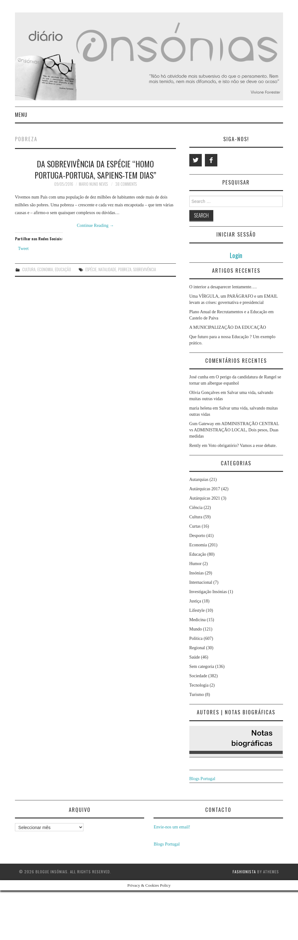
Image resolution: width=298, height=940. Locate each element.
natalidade (107, 269)
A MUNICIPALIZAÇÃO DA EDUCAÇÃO (227, 327)
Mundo (195, 629)
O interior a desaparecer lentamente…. (223, 287)
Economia (45, 269)
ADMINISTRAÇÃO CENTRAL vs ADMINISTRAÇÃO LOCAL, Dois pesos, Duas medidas (234, 430)
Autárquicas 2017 (204, 489)
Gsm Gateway (201, 423)
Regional (197, 647)
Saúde (194, 657)
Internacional (200, 582)
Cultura (28, 269)
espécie (91, 269)
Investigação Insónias (208, 591)
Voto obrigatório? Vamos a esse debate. (242, 445)
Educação (63, 269)
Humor (195, 563)
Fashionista (244, 872)
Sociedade (198, 676)
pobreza (124, 269)
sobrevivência (144, 269)
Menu (21, 114)
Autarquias (198, 479)
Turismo (196, 694)
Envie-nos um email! (172, 827)
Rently (195, 445)
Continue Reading (95, 225)
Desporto (197, 535)
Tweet (23, 248)
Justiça (195, 601)
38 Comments (126, 184)
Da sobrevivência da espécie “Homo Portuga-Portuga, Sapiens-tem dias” (95, 169)
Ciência (196, 507)
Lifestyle (197, 610)
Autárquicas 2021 (204, 498)
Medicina (197, 619)
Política (196, 638)
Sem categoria (201, 666)
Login (236, 255)
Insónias (196, 573)
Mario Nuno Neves (93, 184)
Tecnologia (199, 685)
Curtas (195, 526)
